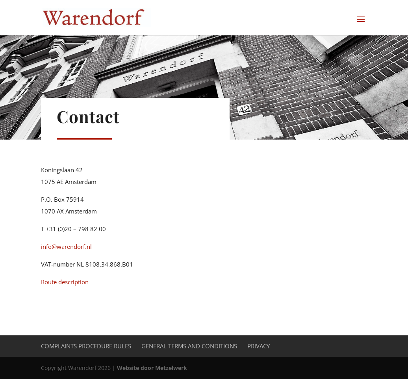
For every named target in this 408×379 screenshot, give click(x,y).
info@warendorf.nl (66, 246)
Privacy (258, 346)
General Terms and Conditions (189, 346)
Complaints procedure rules (86, 346)
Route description (65, 282)
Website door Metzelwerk (152, 368)
